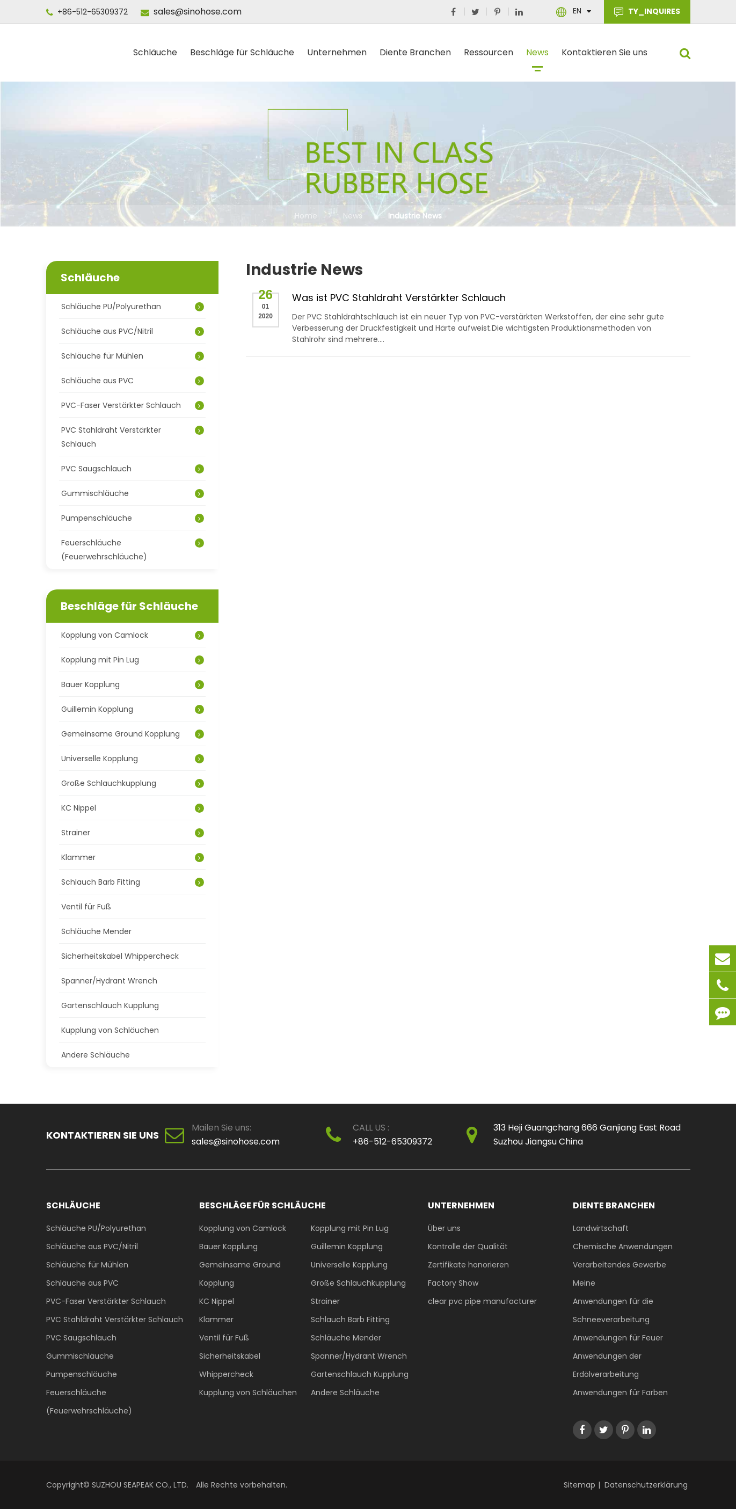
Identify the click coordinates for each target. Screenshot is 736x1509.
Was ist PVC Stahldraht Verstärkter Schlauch (399, 297)
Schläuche (155, 57)
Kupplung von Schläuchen (110, 1030)
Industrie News (415, 215)
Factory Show (453, 1283)
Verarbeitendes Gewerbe (619, 1264)
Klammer (132, 857)
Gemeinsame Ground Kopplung (132, 733)
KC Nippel (132, 808)
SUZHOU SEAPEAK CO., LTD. (139, 1484)
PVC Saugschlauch (132, 468)
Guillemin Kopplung (132, 709)
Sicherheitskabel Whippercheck (120, 956)
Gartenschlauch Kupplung (110, 1005)
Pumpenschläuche (132, 518)
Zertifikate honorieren (468, 1264)
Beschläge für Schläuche (242, 57)
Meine (584, 1283)
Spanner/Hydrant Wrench (109, 980)
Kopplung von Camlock (132, 635)
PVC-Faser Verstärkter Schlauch (132, 405)
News (537, 57)
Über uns (444, 1228)
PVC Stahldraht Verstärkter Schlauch (132, 437)
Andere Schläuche (95, 1054)
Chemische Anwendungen (623, 1246)
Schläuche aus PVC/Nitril (132, 331)
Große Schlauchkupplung (132, 783)
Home (306, 215)
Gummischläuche (132, 493)
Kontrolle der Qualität (468, 1246)
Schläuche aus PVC (132, 380)
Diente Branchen (415, 57)
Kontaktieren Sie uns (604, 57)
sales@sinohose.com (191, 11)
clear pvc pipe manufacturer (482, 1301)
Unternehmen (337, 57)
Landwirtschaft (601, 1228)
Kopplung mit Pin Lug (132, 659)
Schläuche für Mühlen (132, 356)
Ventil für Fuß (86, 906)
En (577, 10)
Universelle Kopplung (132, 758)
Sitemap (579, 1484)
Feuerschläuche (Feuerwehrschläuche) (132, 549)
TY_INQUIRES (647, 12)
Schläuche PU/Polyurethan (132, 306)
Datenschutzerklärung (646, 1484)
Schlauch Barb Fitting (132, 882)
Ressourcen (488, 57)
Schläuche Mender (96, 931)
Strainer (132, 832)
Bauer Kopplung (132, 684)
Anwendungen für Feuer (618, 1337)
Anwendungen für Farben (620, 1392)
